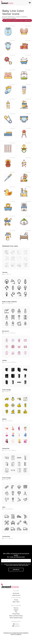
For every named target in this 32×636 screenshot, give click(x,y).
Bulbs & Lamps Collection (9, 301)
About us (16, 607)
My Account (16, 593)
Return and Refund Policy (16, 615)
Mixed (3, 18)
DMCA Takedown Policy (16, 617)
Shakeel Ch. (6, 420)
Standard (13, 18)
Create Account (16, 595)
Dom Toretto (6, 508)
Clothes (4, 360)
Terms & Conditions (15, 634)
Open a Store (16, 601)
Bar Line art (5, 331)
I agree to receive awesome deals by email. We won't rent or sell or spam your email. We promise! (17, 565)
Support (16, 609)
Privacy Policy (16, 613)
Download (12, 26)
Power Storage (6, 389)
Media (5, 391)
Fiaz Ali (5, 274)
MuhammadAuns (8, 332)
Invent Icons (6, 303)
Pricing (16, 599)
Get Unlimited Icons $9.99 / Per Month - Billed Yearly (17, 20)
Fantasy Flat (5, 448)
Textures (4, 272)
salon (3, 507)
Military (4, 419)
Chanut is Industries (21, 17)
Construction (6, 536)
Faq (16, 611)
